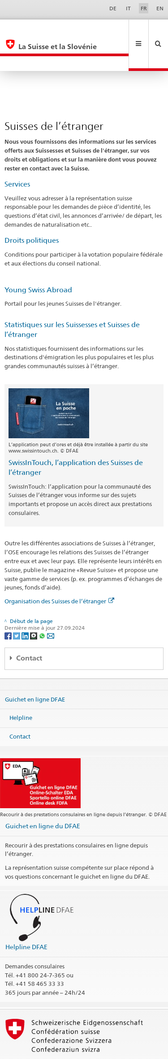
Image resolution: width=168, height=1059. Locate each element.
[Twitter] (17, 605)
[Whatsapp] (43, 605)
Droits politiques (31, 210)
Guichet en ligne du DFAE (42, 796)
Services (17, 154)
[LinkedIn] (26, 605)
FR (144, 8)
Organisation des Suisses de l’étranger (59, 571)
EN (160, 8)
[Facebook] (8, 605)
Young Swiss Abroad (38, 260)
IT (128, 8)
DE (112, 8)
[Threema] (34, 605)
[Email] (50, 605)
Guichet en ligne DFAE (35, 669)
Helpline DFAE (26, 917)
